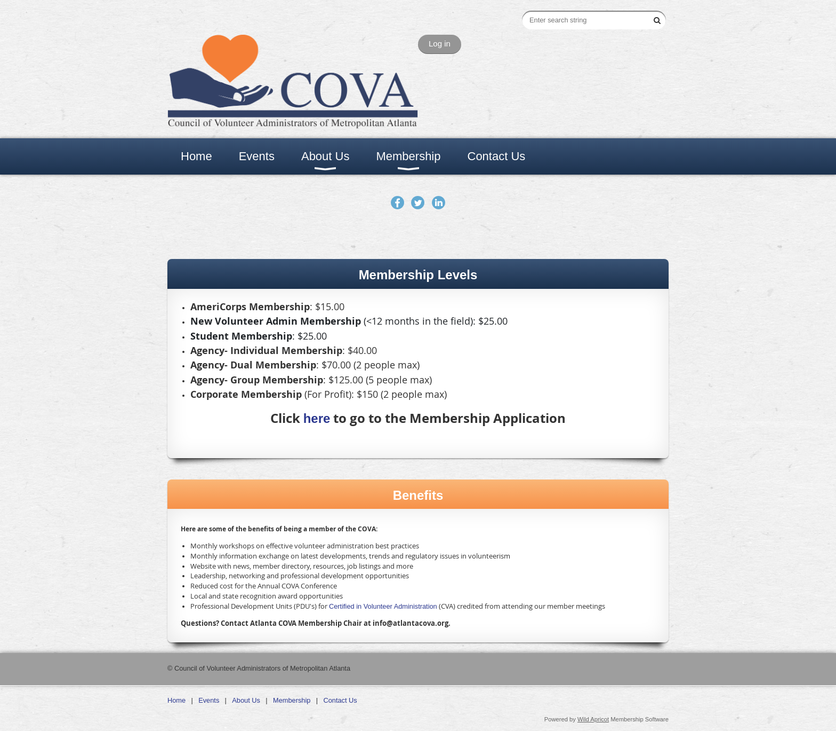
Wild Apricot (593, 719)
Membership (291, 700)
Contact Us (340, 700)
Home (176, 700)
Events (208, 700)
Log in (440, 43)
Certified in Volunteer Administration (383, 606)
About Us (246, 700)
